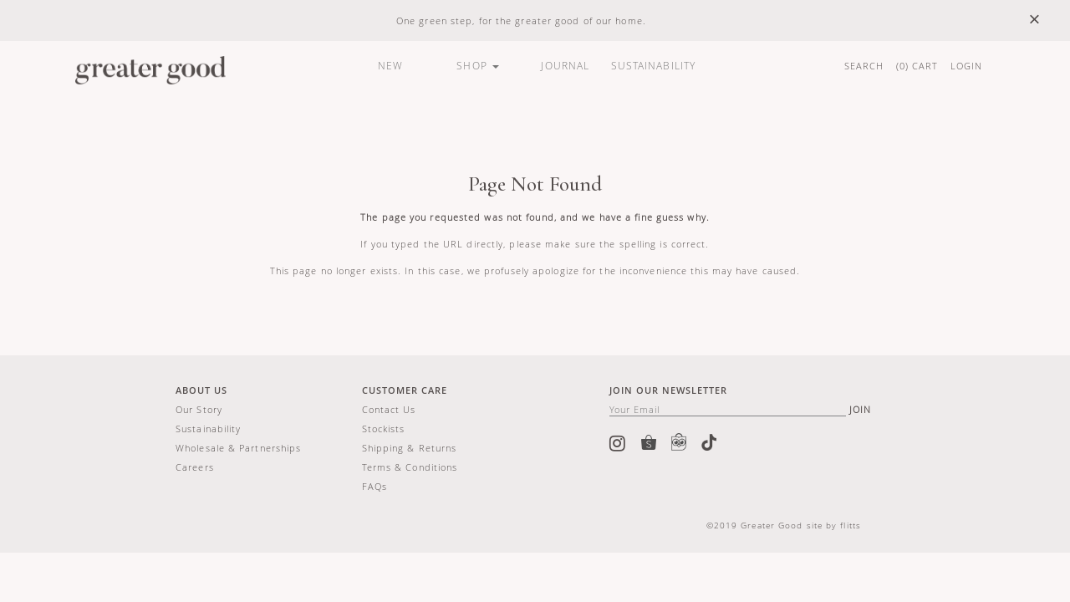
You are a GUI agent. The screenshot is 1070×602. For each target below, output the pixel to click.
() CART (917, 65)
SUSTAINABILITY (653, 66)
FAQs (374, 486)
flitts (850, 525)
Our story (199, 409)
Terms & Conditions (410, 467)
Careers (195, 467)
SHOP (477, 66)
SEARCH (864, 65)
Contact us (389, 409)
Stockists (383, 428)
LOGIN (966, 65)
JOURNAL (565, 66)
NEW (390, 66)
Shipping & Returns (409, 447)
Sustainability (208, 428)
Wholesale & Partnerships (238, 447)
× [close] (1034, 19)
